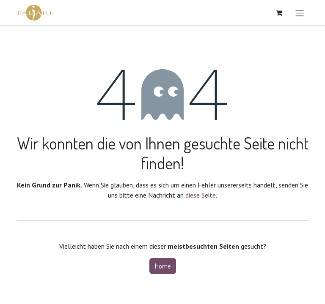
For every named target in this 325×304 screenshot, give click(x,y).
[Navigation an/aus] (299, 12)
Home (163, 266)
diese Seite (200, 195)
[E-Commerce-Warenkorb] (278, 12)
